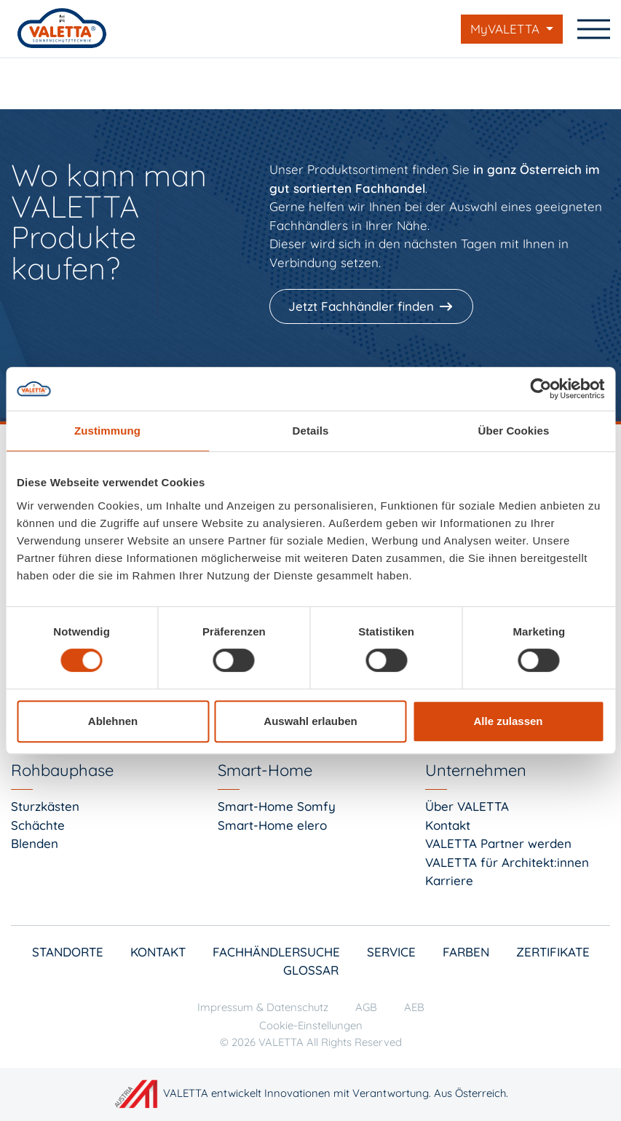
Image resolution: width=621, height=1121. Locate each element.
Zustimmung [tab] (107, 430)
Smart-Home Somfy (277, 806)
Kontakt (447, 825)
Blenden (34, 843)
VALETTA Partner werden (498, 843)
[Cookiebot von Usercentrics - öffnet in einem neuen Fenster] (540, 389)
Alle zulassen (507, 721)
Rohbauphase (62, 770)
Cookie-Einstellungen (311, 1025)
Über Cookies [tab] (514, 430)
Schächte (38, 825)
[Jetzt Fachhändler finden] (373, 306)
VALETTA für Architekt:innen (507, 862)
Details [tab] (311, 430)
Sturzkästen (45, 806)
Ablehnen (113, 721)
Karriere (449, 880)
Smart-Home (265, 770)
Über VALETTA (467, 806)
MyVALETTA (506, 28)
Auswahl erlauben (310, 721)
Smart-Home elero (272, 825)
